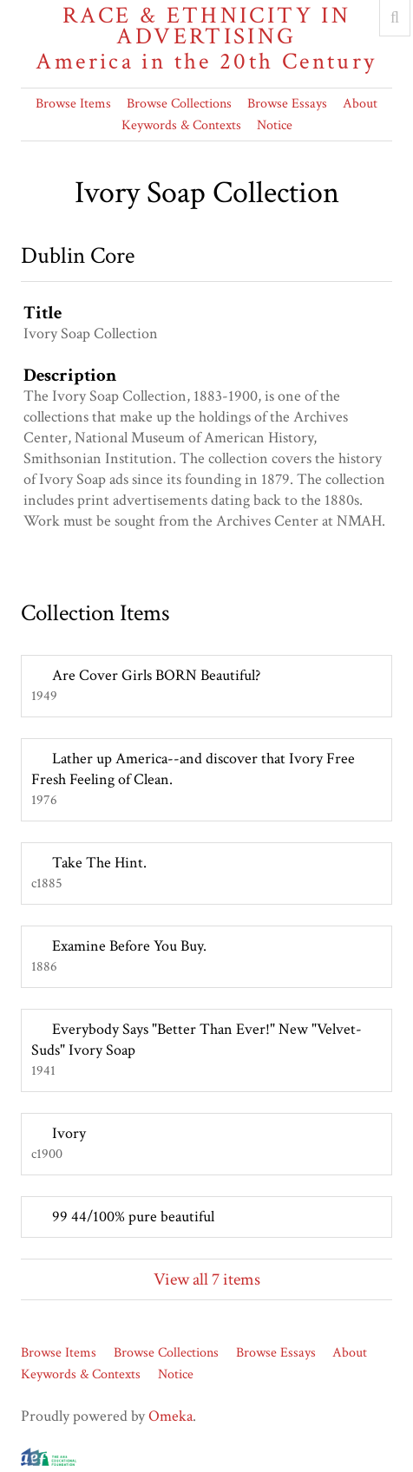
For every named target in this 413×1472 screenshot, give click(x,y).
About (360, 104)
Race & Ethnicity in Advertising (206, 38)
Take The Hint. (99, 863)
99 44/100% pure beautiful (133, 1217)
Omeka (170, 1416)
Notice (274, 125)
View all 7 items (207, 1279)
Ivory (69, 1133)
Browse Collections (179, 104)
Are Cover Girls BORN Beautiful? (156, 675)
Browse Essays (287, 104)
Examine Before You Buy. (129, 946)
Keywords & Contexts (181, 125)
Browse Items (73, 104)
